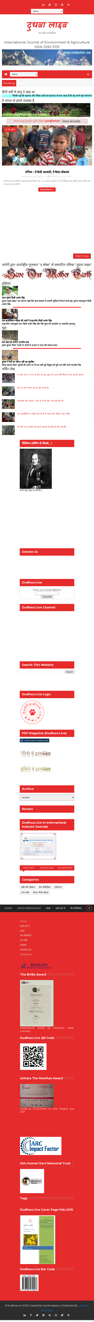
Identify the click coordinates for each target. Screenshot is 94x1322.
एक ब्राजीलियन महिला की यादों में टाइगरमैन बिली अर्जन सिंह (43, 415)
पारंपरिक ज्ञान (26, 951)
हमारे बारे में (60, 910)
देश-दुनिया (11, 129)
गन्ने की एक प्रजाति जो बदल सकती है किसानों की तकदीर (41, 428)
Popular (47, 869)
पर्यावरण (58, 889)
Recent (28, 869)
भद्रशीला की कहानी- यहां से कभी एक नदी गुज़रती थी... (41, 402)
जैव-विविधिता (45, 889)
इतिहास (23, 946)
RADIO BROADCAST (29, 910)
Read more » (47, 189)
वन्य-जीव (25, 894)
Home (8, 910)
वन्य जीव (23, 942)
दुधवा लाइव (47, 25)
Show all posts (71, 120)
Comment (65, 869)
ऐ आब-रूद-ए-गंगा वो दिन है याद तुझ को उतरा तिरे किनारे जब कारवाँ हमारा (50, 376)
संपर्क (48, 910)
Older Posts (82, 257)
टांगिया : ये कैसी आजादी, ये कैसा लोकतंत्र (47, 172)
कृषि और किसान (28, 889)
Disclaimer (26, 956)
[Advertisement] (47, 522)
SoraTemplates (51, 1307)
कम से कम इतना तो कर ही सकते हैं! (33, 389)
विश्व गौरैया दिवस (40, 894)
